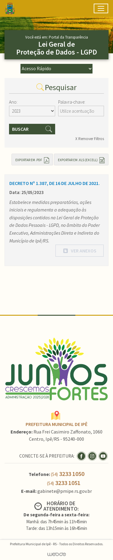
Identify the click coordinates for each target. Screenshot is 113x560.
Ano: (13, 102)
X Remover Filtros (89, 138)
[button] (79, 251)
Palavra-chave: (71, 102)
